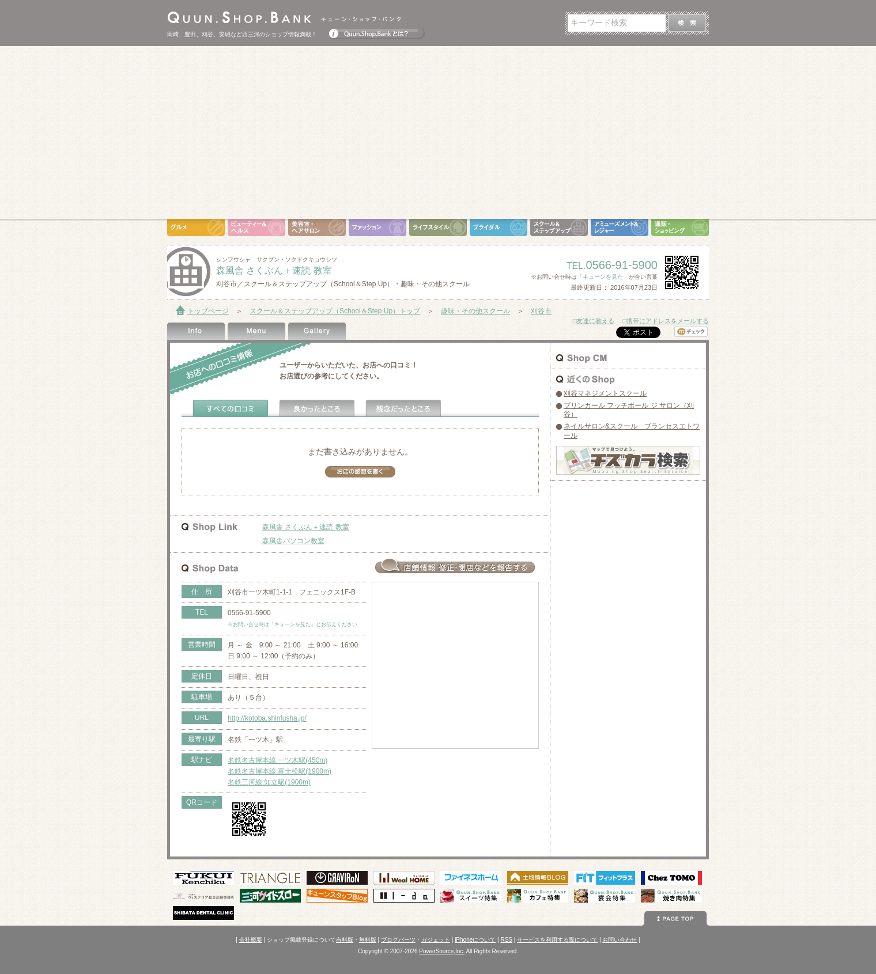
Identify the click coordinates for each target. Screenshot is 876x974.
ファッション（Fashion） (377, 227)
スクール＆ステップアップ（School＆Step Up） (559, 227)
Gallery (317, 331)
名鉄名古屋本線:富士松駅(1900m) (279, 771)
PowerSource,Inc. (442, 951)
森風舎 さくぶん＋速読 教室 (305, 527)
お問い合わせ (619, 940)
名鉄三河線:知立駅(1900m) (269, 782)
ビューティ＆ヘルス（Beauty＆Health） (256, 227)
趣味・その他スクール (475, 311)
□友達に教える (594, 320)
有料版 (344, 940)
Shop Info (196, 331)
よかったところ (317, 408)
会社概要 (250, 940)
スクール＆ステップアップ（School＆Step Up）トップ (335, 311)
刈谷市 (541, 311)
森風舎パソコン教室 (293, 541)
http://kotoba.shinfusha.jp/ (267, 718)
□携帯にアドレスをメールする (665, 320)
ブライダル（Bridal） (498, 227)
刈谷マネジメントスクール (605, 393)
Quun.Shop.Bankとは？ (376, 31)
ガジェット (435, 940)
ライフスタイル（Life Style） (438, 227)
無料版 (367, 940)
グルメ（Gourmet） (196, 227)
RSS (506, 940)
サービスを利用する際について (557, 940)
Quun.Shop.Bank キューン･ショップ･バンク (284, 17)
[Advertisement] (438, 132)
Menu (256, 331)
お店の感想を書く (360, 471)
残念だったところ (403, 408)
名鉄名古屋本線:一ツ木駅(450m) (277, 760)
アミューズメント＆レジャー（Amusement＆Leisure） (619, 227)
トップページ (208, 311)
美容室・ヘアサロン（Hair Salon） (317, 227)
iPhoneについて (475, 940)
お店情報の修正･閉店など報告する (455, 565)
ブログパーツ (398, 940)
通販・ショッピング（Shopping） (680, 227)
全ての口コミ (230, 408)
